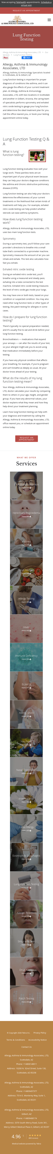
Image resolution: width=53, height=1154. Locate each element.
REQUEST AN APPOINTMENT (26, 438)
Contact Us (26, 1047)
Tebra (38, 1143)
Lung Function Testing (23, 55)
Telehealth (21, 2)
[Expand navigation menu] (49, 20)
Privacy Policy (39, 1032)
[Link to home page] (23, 20)
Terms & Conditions (16, 1039)
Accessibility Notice (37, 1039)
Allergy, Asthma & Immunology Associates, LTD (22, 52)
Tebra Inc (26, 1033)
